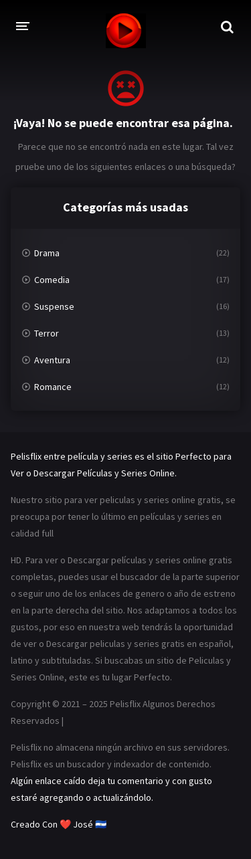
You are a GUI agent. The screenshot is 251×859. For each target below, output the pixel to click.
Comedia (52, 280)
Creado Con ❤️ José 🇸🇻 (58, 824)
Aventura (52, 360)
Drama (47, 253)
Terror (46, 333)
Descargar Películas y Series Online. (105, 473)
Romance (53, 387)
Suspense (54, 306)
